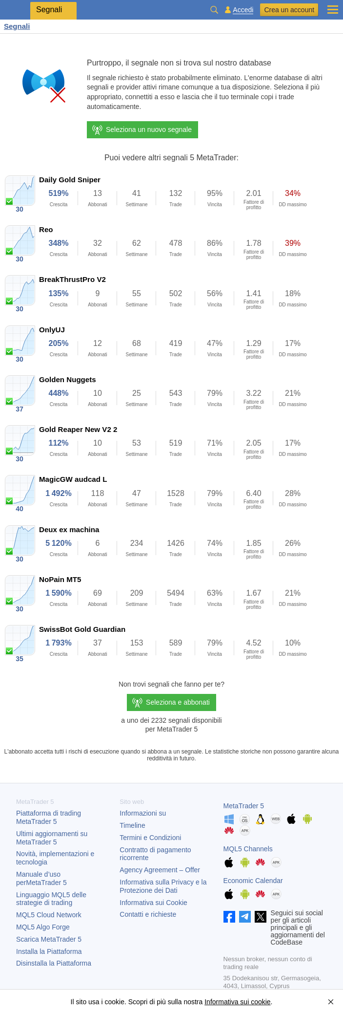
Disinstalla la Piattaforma (53, 963)
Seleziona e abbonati (178, 702)
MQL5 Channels (248, 849)
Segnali (17, 26)
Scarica (48, 939)
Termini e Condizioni (150, 837)
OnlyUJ (52, 329)
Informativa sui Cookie (153, 902)
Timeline (132, 825)
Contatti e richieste (148, 914)
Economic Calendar (253, 881)
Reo (46, 229)
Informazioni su (143, 813)
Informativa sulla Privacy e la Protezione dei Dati (163, 886)
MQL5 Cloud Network (48, 915)
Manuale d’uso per (41, 878)
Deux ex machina (69, 529)
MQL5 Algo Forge (43, 927)
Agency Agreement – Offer (160, 870)
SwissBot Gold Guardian (82, 629)
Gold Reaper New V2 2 (78, 429)
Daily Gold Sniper (70, 179)
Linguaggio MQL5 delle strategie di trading (51, 899)
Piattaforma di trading (48, 817)
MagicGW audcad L (73, 479)
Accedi (243, 10)
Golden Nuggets (67, 379)
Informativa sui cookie (237, 1002)
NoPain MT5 (60, 579)
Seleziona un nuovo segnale (141, 130)
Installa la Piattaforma (49, 951)
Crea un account (289, 10)
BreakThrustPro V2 (72, 279)
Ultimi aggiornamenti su (51, 838)
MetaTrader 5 (243, 806)
